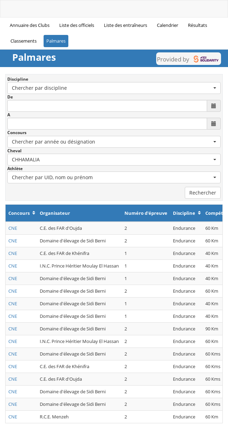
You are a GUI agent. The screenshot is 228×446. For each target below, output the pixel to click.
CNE (12, 228)
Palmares (56, 41)
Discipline (17, 79)
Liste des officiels (76, 25)
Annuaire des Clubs (30, 25)
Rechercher (202, 192)
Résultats (197, 25)
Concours (16, 133)
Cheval (14, 151)
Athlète (15, 168)
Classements (23, 41)
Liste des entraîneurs (125, 25)
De (10, 97)
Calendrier (167, 25)
